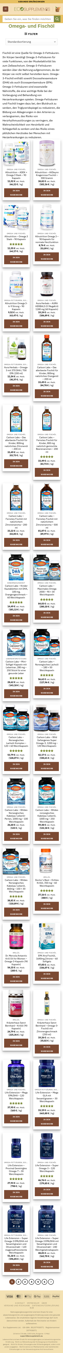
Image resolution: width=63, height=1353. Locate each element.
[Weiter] (51, 1282)
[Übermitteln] (57, 19)
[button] (5, 9)
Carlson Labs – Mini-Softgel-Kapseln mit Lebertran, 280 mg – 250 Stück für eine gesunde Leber (16, 667)
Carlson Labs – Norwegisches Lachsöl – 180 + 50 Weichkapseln (47, 666)
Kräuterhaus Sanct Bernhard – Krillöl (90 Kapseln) (16, 1025)
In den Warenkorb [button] (16, 192)
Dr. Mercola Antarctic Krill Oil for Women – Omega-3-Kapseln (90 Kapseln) (16, 960)
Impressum (33, 1303)
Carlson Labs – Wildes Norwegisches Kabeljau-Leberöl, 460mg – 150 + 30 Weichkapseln (16, 886)
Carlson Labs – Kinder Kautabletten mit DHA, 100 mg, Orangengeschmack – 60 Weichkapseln (16, 591)
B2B (32, 1307)
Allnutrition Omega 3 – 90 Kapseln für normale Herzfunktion (47, 239)
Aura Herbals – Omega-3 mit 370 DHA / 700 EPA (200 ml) (16, 370)
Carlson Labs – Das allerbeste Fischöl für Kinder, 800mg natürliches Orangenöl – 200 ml (46, 373)
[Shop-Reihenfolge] (31, 42)
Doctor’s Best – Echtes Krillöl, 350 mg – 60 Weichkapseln (47, 883)
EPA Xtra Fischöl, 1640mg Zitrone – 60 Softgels (47, 958)
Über (44, 1303)
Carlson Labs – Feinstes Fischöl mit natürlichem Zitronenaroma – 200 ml (16, 522)
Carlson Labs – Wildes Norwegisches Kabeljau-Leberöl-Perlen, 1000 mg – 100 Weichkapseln (16, 816)
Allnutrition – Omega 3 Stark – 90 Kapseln (16, 238)
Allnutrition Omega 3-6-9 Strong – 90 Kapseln (16, 306)
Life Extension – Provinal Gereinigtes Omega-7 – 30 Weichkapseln (16, 1170)
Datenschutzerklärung (45, 1305)
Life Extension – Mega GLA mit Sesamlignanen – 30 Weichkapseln (46, 1097)
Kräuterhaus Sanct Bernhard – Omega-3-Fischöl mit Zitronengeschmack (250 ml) (47, 1028)
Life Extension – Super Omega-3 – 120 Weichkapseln (47, 1168)
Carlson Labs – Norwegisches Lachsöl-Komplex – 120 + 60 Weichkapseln (16, 741)
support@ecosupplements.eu (31, 1336)
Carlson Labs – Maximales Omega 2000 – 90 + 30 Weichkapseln (46, 590)
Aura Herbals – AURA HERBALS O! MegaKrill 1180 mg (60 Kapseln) (46, 306)
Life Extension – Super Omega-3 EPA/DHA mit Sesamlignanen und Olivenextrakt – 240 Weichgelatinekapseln (47, 1244)
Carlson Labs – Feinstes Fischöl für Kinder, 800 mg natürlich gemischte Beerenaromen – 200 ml (47, 444)
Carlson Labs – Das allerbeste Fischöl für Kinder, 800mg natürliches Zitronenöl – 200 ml (16, 443)
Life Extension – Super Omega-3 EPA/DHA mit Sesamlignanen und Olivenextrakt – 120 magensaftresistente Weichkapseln (16, 1245)
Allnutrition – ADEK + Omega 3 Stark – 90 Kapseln (16, 175)
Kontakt (20, 1303)
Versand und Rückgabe (17, 1305)
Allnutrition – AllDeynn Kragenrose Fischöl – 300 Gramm (47, 175)
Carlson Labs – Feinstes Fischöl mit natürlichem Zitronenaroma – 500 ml (47, 522)
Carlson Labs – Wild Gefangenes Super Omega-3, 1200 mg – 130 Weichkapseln (47, 741)
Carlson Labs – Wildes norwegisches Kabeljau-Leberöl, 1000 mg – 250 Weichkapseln (46, 816)
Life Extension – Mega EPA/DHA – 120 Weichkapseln (16, 1095)
